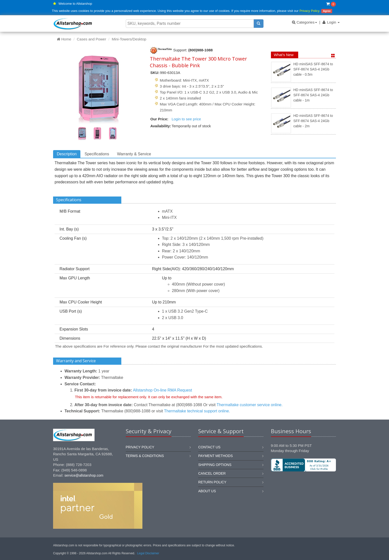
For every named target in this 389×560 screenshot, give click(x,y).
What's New (284, 55)
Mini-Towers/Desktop (129, 39)
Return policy (212, 482)
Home (64, 39)
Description (67, 154)
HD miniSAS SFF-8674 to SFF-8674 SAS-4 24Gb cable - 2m (313, 121)
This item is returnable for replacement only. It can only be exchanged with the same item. (149, 397)
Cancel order (212, 473)
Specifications (97, 154)
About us (207, 491)
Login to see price (186, 119)
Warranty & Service (134, 154)
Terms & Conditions (145, 456)
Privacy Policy (309, 11)
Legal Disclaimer (148, 553)
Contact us (209, 447)
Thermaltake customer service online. (250, 405)
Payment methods (215, 456)
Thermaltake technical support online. (197, 411)
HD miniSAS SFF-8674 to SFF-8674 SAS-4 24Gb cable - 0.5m (313, 69)
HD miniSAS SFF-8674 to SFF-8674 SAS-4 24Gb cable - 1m (313, 95)
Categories (304, 22)
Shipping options (214, 465)
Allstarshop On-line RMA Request (162, 390)
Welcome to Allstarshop (75, 3)
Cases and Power (91, 39)
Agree (327, 10)
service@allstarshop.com (84, 475)
